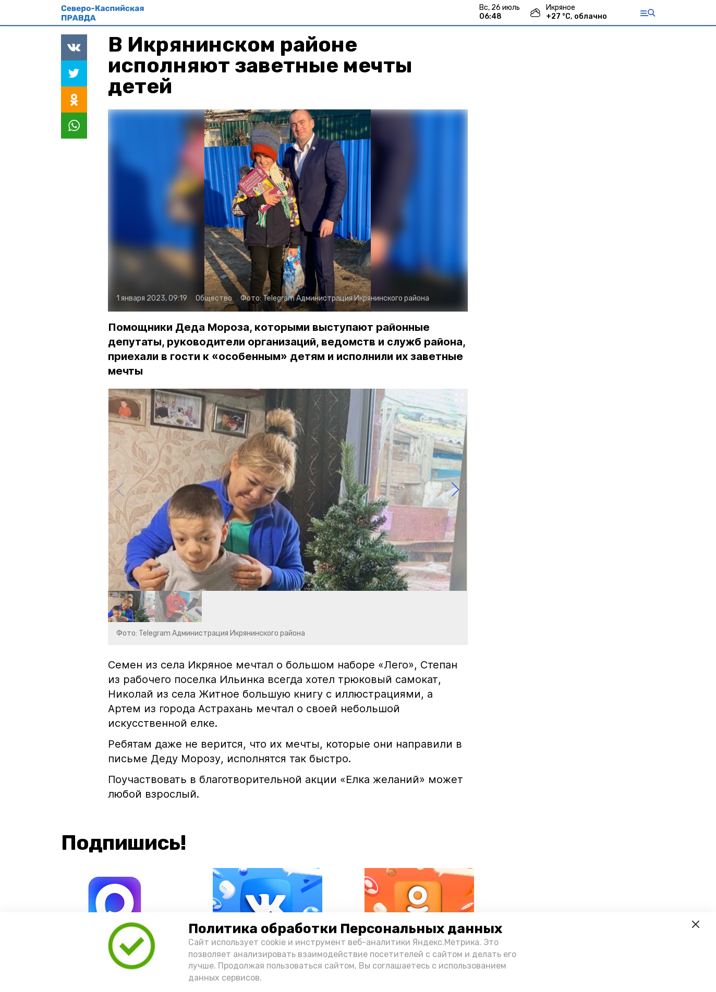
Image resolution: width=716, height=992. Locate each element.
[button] (455, 489)
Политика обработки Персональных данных (345, 929)
